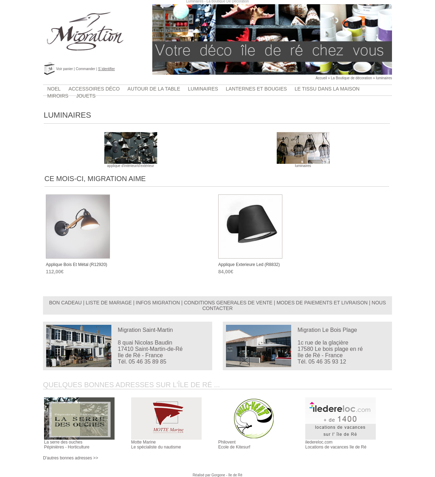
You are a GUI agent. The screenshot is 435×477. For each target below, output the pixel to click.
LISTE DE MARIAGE (109, 302)
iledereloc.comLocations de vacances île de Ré (335, 445)
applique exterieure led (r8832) (249, 264)
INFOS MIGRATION (158, 302)
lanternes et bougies (256, 89)
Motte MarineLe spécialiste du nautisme (156, 445)
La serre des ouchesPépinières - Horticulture (67, 445)
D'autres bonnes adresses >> (70, 458)
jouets (86, 96)
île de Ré (235, 475)
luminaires (384, 78)
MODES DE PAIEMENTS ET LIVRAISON (322, 302)
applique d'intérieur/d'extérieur (130, 164)
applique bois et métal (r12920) (76, 264)
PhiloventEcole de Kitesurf (234, 445)
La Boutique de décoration (351, 78)
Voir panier (64, 69)
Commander (85, 69)
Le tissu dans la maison (327, 89)
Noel (54, 89)
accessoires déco (94, 89)
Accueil (321, 78)
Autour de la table (154, 89)
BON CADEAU (65, 302)
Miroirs (57, 96)
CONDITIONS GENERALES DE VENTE (228, 302)
